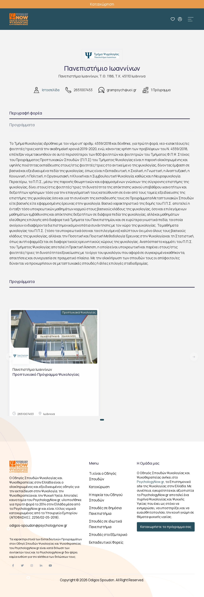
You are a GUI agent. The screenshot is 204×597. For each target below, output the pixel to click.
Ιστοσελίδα (50, 90)
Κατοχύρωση (99, 486)
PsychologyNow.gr (150, 482)
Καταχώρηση (102, 4)
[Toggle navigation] (191, 19)
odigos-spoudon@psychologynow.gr (38, 525)
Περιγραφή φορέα (25, 113)
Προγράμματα (22, 124)
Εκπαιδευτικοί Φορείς (106, 542)
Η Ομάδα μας (148, 463)
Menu (94, 463)
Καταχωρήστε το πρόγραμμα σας (165, 527)
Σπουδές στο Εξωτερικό (108, 534)
